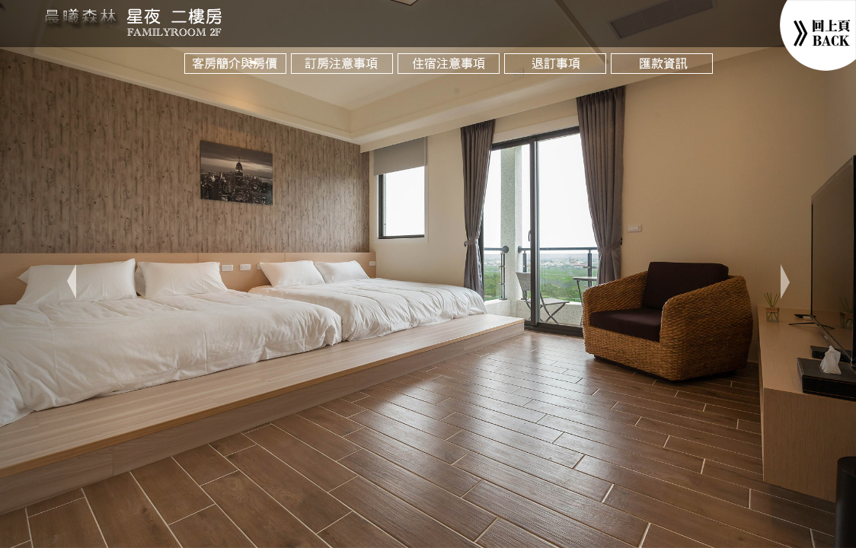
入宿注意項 (451, 72)
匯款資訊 (664, 72)
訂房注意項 (344, 72)
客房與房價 (237, 72)
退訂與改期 (557, 72)
